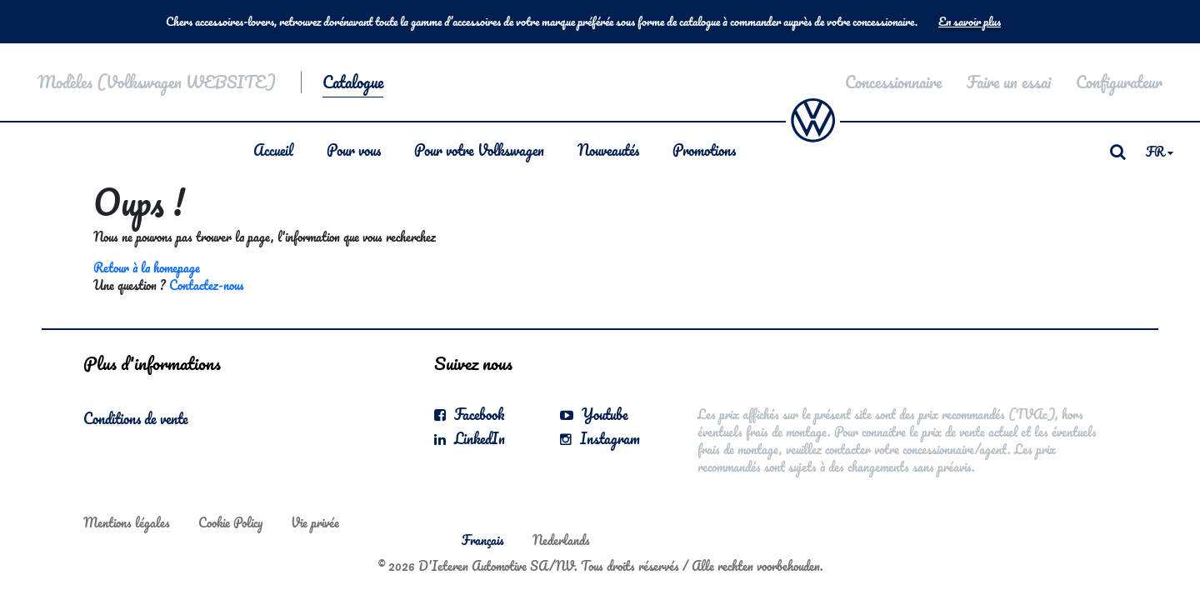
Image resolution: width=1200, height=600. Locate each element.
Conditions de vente (135, 418)
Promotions (704, 150)
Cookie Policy (230, 522)
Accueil (273, 150)
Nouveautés (608, 150)
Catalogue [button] (352, 82)
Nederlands (561, 540)
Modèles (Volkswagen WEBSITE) (157, 82)
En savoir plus (969, 21)
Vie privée (315, 522)
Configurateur (1119, 82)
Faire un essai (1009, 82)
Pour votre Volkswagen (479, 150)
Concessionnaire (893, 82)
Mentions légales (126, 522)
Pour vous (354, 150)
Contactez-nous (206, 285)
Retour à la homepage (146, 268)
